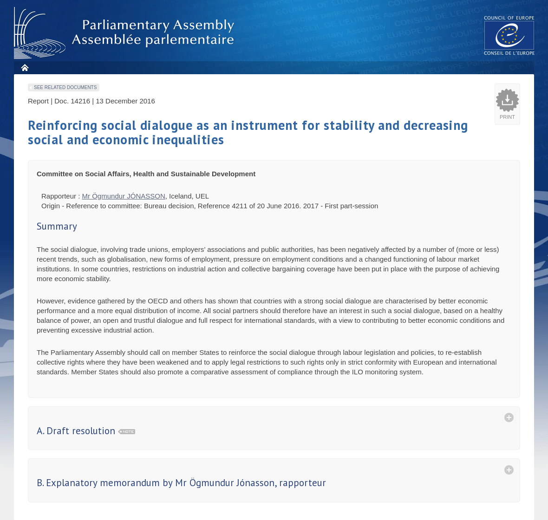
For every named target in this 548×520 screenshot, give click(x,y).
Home (24, 67)
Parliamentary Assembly (126, 33)
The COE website (509, 35)
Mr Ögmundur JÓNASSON (123, 196)
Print (507, 117)
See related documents (65, 87)
